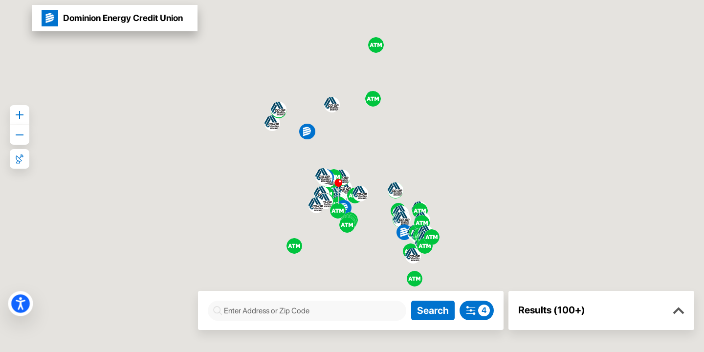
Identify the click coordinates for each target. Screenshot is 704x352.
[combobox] (314, 311)
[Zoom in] (19, 115)
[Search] (435, 310)
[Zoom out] (19, 135)
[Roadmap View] (19, 159)
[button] (678, 311)
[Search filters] (477, 310)
